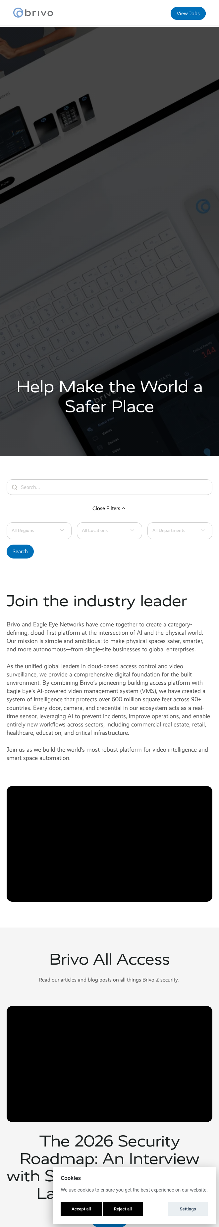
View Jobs (188, 13)
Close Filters (109, 508)
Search (20, 551)
